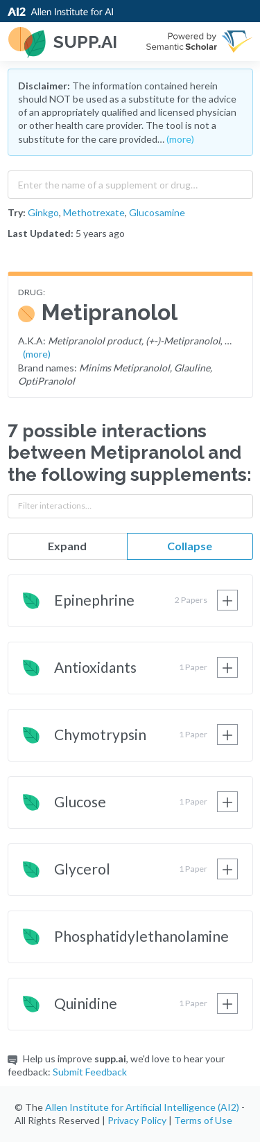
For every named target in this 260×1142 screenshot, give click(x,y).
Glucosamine (157, 212)
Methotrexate (94, 212)
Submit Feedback (90, 1072)
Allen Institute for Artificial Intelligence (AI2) (142, 1107)
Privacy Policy (136, 1120)
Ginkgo (43, 212)
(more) (180, 139)
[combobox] (130, 181)
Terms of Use (203, 1120)
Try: (17, 212)
